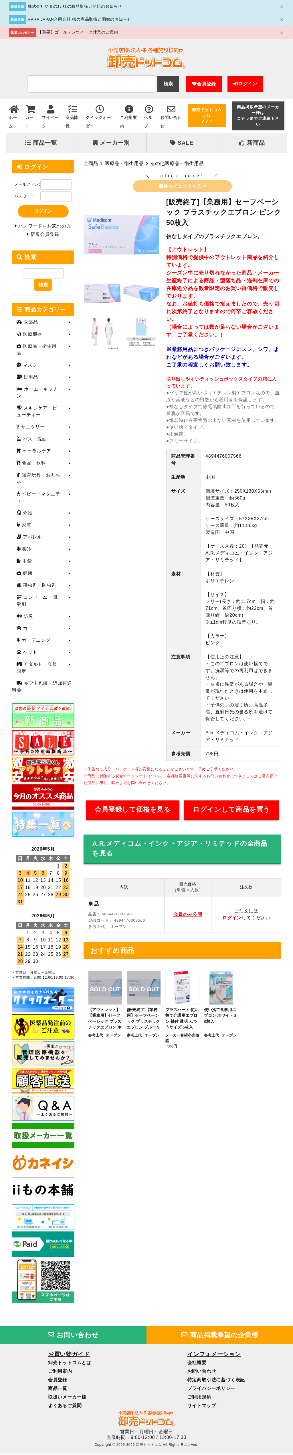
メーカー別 (111, 143)
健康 (27, 574)
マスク (29, 366)
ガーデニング (35, 641)
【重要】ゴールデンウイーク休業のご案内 (78, 32)
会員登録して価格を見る (133, 809)
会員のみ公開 (187, 914)
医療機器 (31, 335)
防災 (27, 617)
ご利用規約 (199, 1398)
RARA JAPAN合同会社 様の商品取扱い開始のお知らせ (80, 19)
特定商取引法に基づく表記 (216, 1381)
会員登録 (204, 83)
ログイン (245, 83)
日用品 (30, 378)
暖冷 (26, 550)
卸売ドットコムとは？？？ (207, 116)
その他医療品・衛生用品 (177, 163)
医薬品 (30, 323)
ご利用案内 (60, 1372)
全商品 (91, 163)
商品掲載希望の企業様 (219, 1336)
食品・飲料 (33, 464)
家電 (25, 526)
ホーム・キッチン (37, 394)
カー (27, 629)
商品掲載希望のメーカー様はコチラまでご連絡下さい (258, 116)
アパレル (31, 538)
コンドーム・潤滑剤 (37, 602)
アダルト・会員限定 (37, 669)
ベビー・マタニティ (38, 499)
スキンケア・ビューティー (37, 413)
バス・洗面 (34, 440)
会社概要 (197, 1364)
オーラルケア (36, 452)
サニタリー (32, 428)
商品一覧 (41, 143)
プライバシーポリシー (211, 1389)
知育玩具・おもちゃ (38, 480)
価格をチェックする (182, 186)
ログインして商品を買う (231, 809)
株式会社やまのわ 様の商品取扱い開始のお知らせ (75, 6)
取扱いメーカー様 (67, 1398)
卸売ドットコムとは (69, 1364)
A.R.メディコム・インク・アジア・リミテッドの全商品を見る (180, 848)
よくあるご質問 (65, 1407)
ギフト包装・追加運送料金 (42, 688)
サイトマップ (201, 1407)
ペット (29, 653)
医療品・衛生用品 (124, 163)
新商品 (252, 143)
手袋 (26, 562)
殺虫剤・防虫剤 (39, 586)
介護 (27, 514)
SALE (181, 143)
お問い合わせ (73, 1336)
